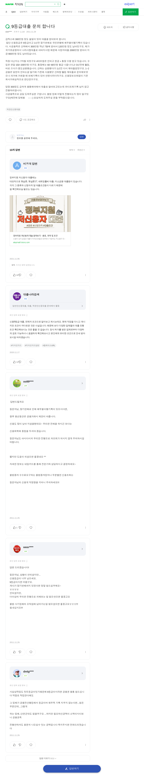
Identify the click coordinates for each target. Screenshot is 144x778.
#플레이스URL (49, 345)
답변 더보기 (47, 758)
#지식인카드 (16, 345)
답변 (82, 137)
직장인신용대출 (13, 109)
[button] (131, 11)
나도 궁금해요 (28, 120)
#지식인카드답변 (32, 345)
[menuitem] (6, 12)
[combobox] (41, 4)
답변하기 (72, 768)
